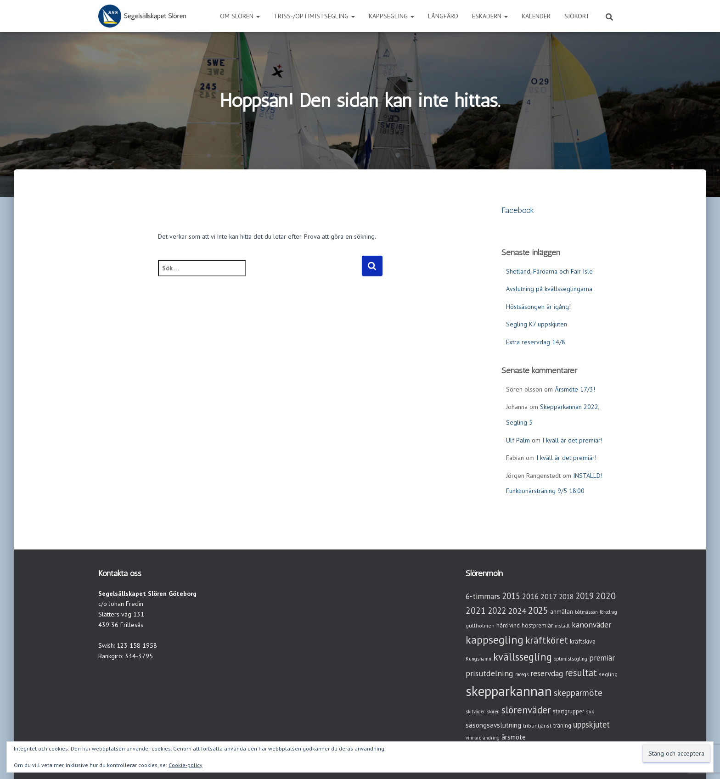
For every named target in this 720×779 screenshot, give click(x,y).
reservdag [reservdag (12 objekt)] (546, 673)
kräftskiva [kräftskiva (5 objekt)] (583, 641)
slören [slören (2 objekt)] (493, 711)
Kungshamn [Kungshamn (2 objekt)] (478, 659)
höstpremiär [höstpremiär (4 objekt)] (537, 625)
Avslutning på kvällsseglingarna (549, 289)
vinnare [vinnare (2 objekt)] (473, 737)
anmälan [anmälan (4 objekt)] (561, 612)
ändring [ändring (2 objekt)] (491, 737)
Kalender (536, 16)
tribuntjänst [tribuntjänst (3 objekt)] (537, 725)
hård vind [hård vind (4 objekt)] (508, 625)
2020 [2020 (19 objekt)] (606, 595)
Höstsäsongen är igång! (538, 307)
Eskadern (490, 16)
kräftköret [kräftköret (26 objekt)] (546, 640)
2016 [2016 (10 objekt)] (530, 596)
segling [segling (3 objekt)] (608, 674)
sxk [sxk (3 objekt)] (590, 711)
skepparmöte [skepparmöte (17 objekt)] (578, 692)
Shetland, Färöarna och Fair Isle (549, 271)
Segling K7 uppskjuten (536, 324)
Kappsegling (391, 16)
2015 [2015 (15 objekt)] (511, 595)
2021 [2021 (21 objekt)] (476, 610)
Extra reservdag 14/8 (535, 342)
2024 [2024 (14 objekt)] (517, 610)
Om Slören (240, 16)
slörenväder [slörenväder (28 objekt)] (526, 710)
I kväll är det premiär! (572, 440)
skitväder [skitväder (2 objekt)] (475, 711)
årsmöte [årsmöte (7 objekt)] (513, 737)
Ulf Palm (518, 440)
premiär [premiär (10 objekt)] (602, 658)
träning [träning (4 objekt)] (562, 725)
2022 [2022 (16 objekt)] (497, 610)
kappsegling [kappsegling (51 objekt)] (494, 640)
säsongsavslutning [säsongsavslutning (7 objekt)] (493, 725)
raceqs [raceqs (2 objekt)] (522, 674)
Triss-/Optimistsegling (314, 16)
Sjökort (577, 16)
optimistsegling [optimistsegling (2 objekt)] (570, 659)
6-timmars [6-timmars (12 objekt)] (483, 596)
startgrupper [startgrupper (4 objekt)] (568, 711)
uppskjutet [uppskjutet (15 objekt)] (591, 724)
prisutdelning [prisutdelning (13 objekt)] (489, 673)
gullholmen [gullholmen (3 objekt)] (480, 625)
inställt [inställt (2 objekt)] (562, 625)
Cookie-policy (185, 765)
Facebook (517, 210)
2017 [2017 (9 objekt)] (548, 596)
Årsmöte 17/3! (575, 389)
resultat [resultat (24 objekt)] (581, 673)
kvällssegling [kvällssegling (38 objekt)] (522, 656)
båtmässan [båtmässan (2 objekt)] (586, 612)
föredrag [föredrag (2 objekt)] (608, 612)
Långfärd (443, 16)
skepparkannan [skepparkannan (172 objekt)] (509, 691)
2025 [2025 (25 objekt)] (538, 610)
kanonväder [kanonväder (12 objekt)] (591, 624)
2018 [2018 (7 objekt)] (566, 596)
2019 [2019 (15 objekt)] (584, 595)
